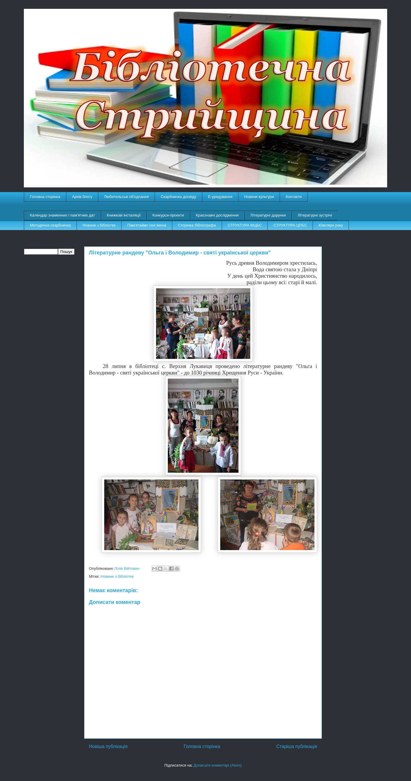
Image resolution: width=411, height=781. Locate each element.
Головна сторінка (45, 196)
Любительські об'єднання (126, 196)
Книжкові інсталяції (123, 215)
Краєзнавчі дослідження (217, 215)
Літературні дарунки (268, 215)
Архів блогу (82, 196)
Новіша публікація (108, 746)
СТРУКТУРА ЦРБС (290, 225)
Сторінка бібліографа (197, 225)
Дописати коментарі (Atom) (218, 765)
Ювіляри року (331, 225)
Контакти (294, 196)
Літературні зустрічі (315, 215)
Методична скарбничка (50, 225)
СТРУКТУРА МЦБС (245, 225)
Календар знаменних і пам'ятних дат (62, 215)
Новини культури (259, 196)
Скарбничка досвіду (178, 196)
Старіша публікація (296, 746)
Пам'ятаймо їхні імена (146, 225)
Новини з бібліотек (98, 225)
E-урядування (220, 196)
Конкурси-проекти (168, 215)
